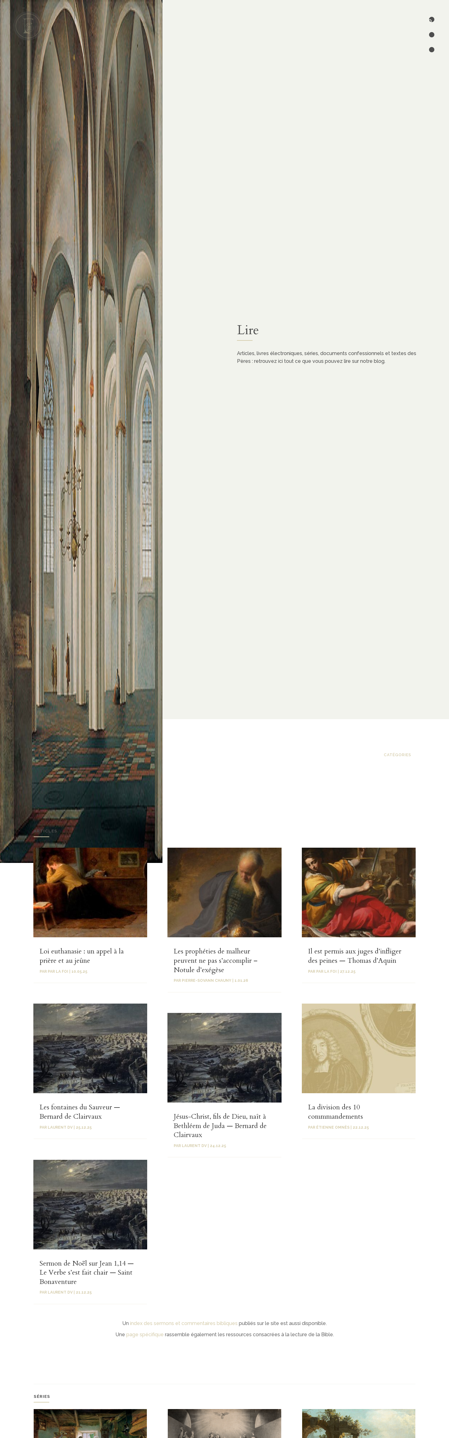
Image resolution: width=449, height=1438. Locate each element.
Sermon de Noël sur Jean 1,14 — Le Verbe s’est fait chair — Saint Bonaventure (87, 1272)
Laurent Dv (60, 1292)
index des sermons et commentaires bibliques (184, 1323)
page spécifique (145, 1334)
